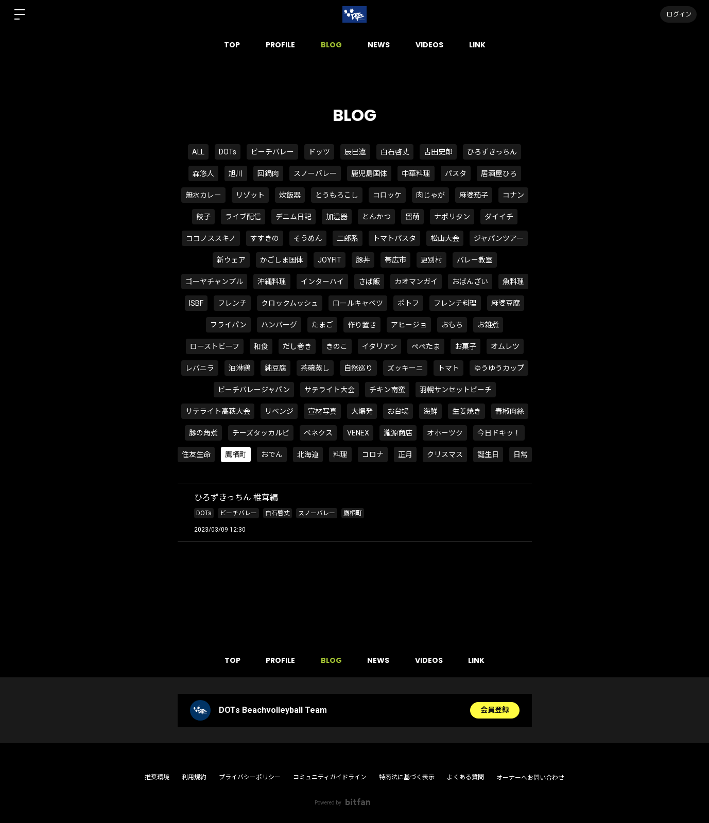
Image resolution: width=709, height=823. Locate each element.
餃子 (203, 217)
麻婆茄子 (473, 195)
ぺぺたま (425, 346)
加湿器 (337, 217)
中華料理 (416, 173)
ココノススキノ (211, 238)
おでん (272, 454)
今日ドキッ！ (499, 433)
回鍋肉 (268, 173)
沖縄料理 (271, 281)
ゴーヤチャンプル (214, 281)
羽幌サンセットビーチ (456, 390)
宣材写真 (322, 411)
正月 (405, 454)
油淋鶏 (239, 368)
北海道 (308, 454)
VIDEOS (429, 45)
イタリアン (379, 346)
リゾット (250, 195)
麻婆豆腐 (505, 303)
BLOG (331, 45)
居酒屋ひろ (499, 173)
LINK (477, 45)
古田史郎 (438, 152)
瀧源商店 (398, 433)
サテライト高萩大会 (217, 411)
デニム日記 (293, 217)
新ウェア (231, 260)
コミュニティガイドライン (330, 777)
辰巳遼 (355, 152)
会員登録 (494, 710)
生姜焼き (466, 411)
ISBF (196, 303)
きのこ (337, 346)
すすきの (264, 238)
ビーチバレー (272, 152)
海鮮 (430, 411)
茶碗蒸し (315, 368)
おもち (452, 325)
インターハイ (322, 281)
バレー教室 (475, 260)
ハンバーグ (279, 325)
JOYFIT (329, 260)
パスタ (455, 173)
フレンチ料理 (455, 303)
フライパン (228, 325)
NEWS (379, 45)
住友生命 (196, 454)
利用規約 (194, 777)
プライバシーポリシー (250, 777)
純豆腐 (275, 368)
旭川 (236, 173)
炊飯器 (290, 195)
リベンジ (279, 411)
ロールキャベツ (358, 303)
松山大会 (444, 238)
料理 (340, 454)
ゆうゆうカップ (499, 368)
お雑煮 (488, 325)
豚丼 (363, 260)
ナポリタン (452, 217)
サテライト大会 (329, 390)
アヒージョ (409, 325)
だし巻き (297, 346)
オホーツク (445, 433)
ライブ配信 (243, 217)
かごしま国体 (281, 260)
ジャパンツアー (499, 238)
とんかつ (376, 217)
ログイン (678, 14)
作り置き (362, 325)
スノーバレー (315, 173)
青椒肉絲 (509, 411)
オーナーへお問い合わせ (530, 778)
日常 (520, 454)
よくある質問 (465, 777)
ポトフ (408, 303)
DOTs (227, 152)
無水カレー (203, 195)
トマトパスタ (394, 238)
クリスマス (445, 454)
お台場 (398, 411)
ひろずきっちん (492, 152)
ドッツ (319, 152)
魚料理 (513, 281)
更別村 (431, 260)
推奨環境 (157, 777)
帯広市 (395, 260)
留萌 (412, 217)
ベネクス (318, 433)
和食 (261, 346)
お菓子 (465, 346)
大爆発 (362, 411)
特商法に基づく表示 (407, 777)
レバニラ (199, 368)
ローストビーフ (214, 346)
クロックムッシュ (289, 303)
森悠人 (203, 173)
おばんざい (470, 281)
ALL (198, 152)
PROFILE (280, 45)
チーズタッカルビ (260, 433)
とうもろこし (336, 195)
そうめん (307, 238)
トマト (448, 368)
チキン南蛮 (387, 390)
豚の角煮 (203, 433)
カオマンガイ (416, 281)
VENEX (358, 433)
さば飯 (369, 281)
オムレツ (505, 346)
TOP (232, 45)
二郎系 (347, 238)
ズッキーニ (405, 368)
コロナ (373, 454)
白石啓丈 (395, 152)
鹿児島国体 (369, 173)
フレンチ (232, 303)
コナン (513, 195)
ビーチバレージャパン (254, 390)
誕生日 (488, 454)
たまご (322, 325)
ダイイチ (499, 217)
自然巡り (358, 368)
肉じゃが (430, 195)
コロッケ (387, 195)
